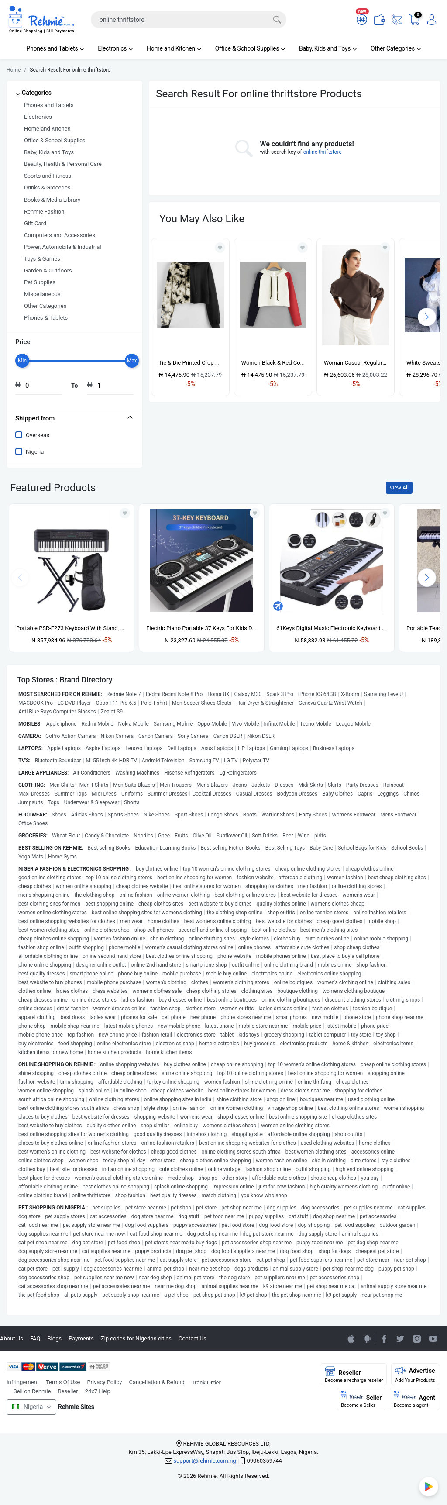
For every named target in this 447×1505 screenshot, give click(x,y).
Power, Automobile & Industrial (62, 247)
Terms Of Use (63, 1382)
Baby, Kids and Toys (328, 48)
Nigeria (35, 451)
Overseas (37, 435)
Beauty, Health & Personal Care (63, 164)
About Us (11, 1338)
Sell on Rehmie (32, 1391)
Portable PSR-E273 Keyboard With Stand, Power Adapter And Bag (71, 628)
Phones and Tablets (55, 48)
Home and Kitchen (174, 48)
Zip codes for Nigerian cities (136, 1338)
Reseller (68, 1391)
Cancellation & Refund (156, 1382)
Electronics (115, 48)
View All (399, 488)
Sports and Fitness (47, 175)
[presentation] (427, 317)
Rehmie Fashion (44, 211)
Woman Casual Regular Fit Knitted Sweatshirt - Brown (355, 362)
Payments (81, 1338)
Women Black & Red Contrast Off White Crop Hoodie (273, 362)
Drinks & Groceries (47, 187)
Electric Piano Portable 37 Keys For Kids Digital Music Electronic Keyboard (201, 628)
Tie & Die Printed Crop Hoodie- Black (190, 362)
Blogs (54, 1338)
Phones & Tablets (46, 317)
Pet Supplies (39, 282)
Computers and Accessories (59, 235)
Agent (414, 1399)
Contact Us (192, 1338)
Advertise (415, 1374)
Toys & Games (42, 258)
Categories (37, 92)
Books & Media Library (52, 199)
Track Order (206, 1382)
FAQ (35, 1338)
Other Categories (396, 48)
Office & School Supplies (250, 48)
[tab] (74, 418)
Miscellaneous (42, 294)
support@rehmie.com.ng (204, 1460)
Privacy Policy (104, 1382)
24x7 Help (97, 1391)
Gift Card (35, 223)
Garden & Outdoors (48, 270)
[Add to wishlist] (125, 513)
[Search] (188, 19)
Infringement (23, 1382)
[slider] (22, 361)
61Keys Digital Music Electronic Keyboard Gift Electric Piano (331, 628)
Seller (361, 1399)
